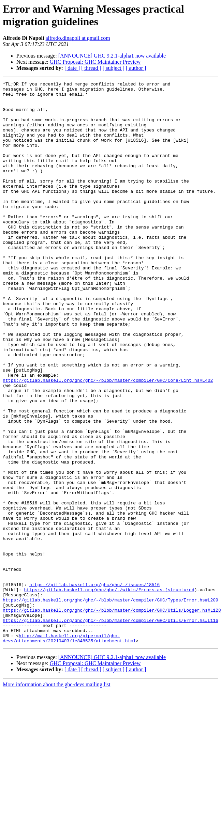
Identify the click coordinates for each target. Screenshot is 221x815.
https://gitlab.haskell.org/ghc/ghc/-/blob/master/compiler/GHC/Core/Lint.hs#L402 (108, 440)
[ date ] (72, 68)
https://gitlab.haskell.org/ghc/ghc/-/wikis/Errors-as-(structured (109, 692)
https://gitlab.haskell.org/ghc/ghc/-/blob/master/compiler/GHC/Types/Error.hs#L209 (110, 704)
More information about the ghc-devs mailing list (56, 797)
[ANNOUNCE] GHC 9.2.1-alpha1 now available (112, 56)
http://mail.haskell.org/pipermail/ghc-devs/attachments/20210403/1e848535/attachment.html (69, 750)
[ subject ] (113, 68)
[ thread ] (91, 68)
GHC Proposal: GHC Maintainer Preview (95, 62)
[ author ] (136, 68)
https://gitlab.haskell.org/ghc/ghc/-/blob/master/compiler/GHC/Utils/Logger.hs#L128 (112, 716)
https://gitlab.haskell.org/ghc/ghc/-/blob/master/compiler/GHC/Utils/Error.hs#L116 (110, 728)
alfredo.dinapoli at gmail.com (77, 38)
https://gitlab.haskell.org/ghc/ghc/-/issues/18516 (94, 686)
